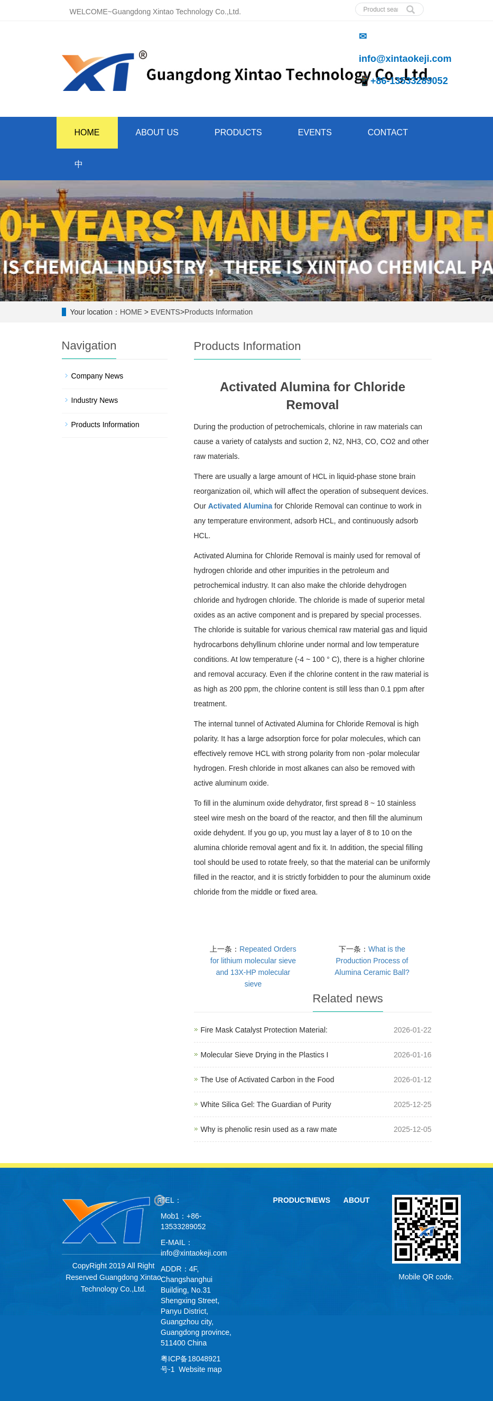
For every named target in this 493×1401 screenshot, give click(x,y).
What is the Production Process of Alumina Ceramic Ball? (372, 960)
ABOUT (356, 1200)
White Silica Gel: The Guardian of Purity (266, 1104)
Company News (97, 376)
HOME (87, 132)
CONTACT (388, 132)
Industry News (94, 400)
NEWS (319, 1200)
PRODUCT (291, 1200)
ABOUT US (157, 132)
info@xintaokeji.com (194, 1253)
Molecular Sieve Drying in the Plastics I (265, 1054)
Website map (200, 1369)
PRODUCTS (238, 132)
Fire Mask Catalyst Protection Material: (264, 1030)
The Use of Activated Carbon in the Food (267, 1079)
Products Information (218, 312)
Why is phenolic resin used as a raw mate (269, 1129)
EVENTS (315, 132)
